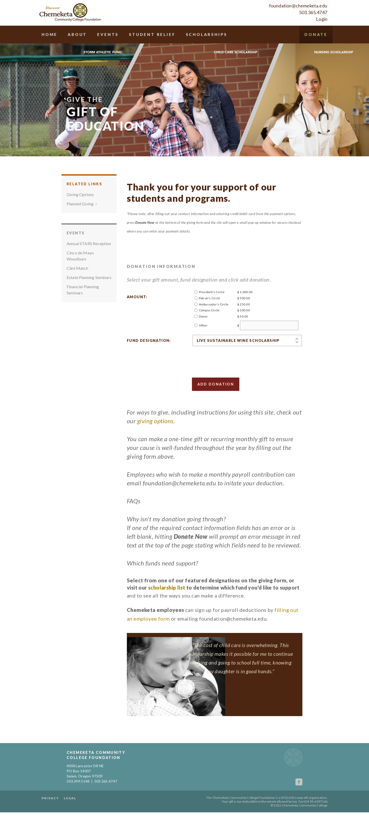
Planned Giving (80, 221)
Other (203, 343)
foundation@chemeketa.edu (273, 6)
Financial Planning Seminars (83, 307)
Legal (95, 804)
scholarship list (166, 606)
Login (296, 19)
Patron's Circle (209, 316)
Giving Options (80, 212)
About (105, 34)
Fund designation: (149, 359)
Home (75, 34)
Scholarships (244, 34)
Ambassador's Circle (214, 322)
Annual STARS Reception (89, 261)
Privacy (75, 804)
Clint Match (77, 286)
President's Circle (211, 310)
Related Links (84, 202)
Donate (289, 52)
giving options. (156, 439)
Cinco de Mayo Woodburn (80, 274)
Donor (203, 334)
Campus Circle (209, 328)
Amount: (137, 315)
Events (138, 34)
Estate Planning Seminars (89, 295)
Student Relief (185, 34)
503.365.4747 (288, 12)
